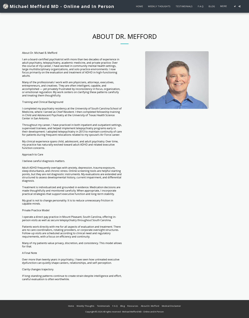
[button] (234, 6)
